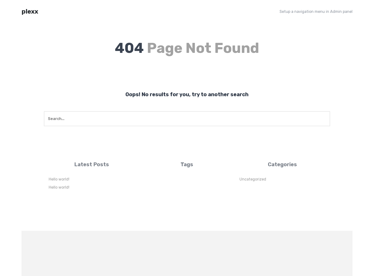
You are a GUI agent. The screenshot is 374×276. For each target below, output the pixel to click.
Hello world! (59, 179)
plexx (29, 11)
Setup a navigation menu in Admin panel (316, 12)
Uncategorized (252, 179)
